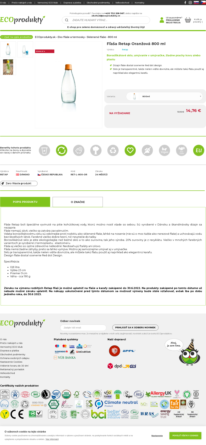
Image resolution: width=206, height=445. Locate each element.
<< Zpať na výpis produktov (16, 37)
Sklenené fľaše (96, 37)
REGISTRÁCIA (173, 22)
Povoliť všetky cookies (185, 436)
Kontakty (139, 2)
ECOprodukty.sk (45, 37)
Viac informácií (52, 439)
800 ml (112, 37)
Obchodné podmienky (98, 2)
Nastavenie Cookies (11, 362)
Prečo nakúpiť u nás (22, 2)
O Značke (78, 202)
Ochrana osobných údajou (14, 358)
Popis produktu (25, 201)
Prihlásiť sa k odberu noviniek (135, 327)
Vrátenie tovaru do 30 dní (14, 366)
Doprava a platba (72, 2)
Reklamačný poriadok (12, 369)
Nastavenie (157, 436)
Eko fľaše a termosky (71, 37)
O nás (3, 2)
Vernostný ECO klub (47, 2)
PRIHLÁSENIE (173, 20)
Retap (125, 49)
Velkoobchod (122, 2)
